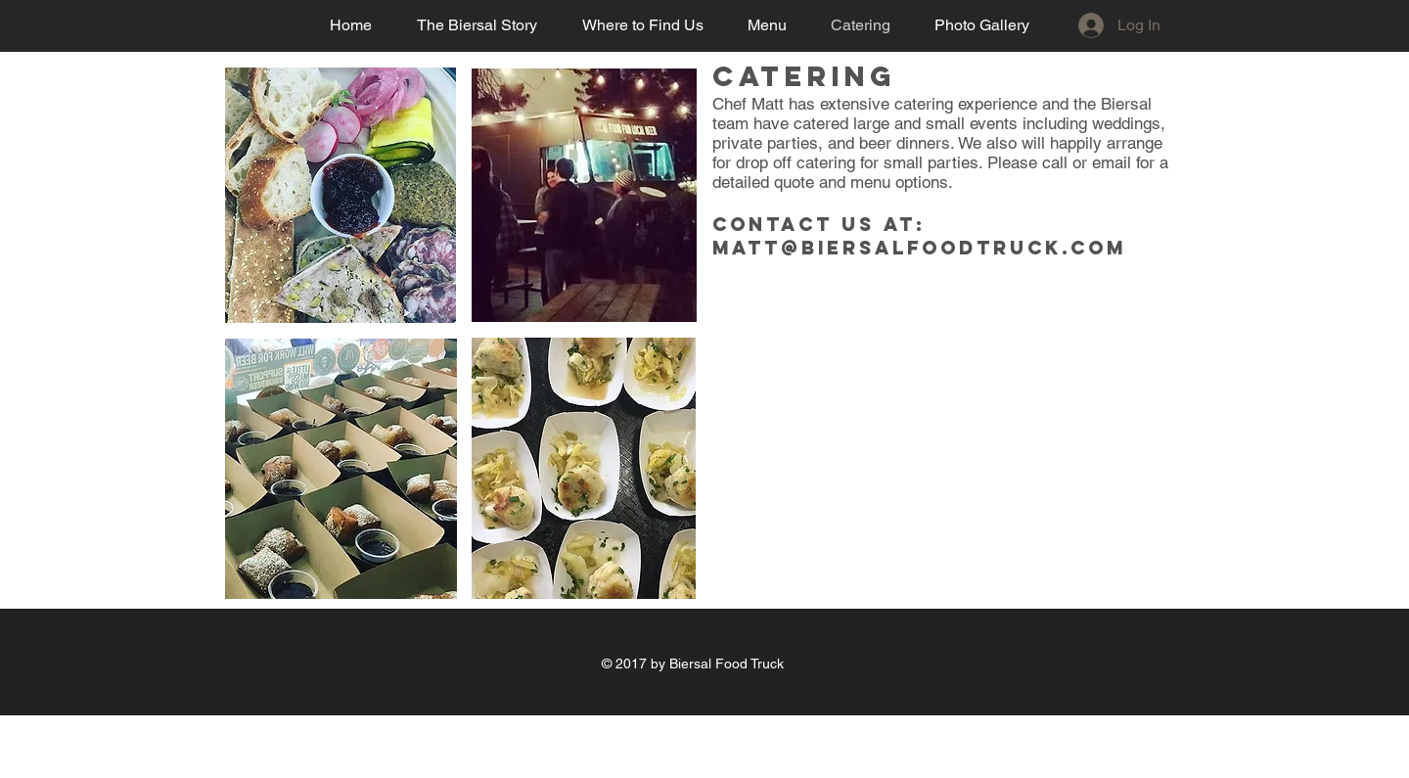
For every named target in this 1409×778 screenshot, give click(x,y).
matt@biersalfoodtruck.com (919, 247)
